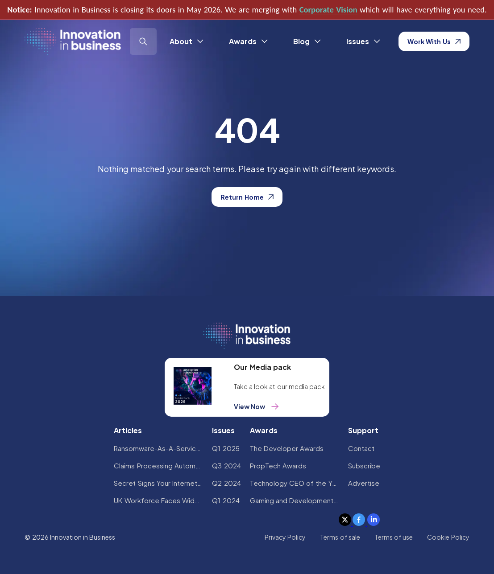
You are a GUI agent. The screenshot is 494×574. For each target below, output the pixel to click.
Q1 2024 (225, 500)
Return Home (246, 197)
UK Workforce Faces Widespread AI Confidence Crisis (158, 500)
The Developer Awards (287, 448)
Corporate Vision (328, 9)
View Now (257, 406)
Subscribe (364, 465)
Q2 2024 (226, 483)
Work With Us (434, 41)
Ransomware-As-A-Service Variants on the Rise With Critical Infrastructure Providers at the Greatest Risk (158, 448)
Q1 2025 (225, 448)
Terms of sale (340, 537)
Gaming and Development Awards (294, 500)
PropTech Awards (278, 465)
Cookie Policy (448, 537)
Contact (361, 448)
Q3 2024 (226, 465)
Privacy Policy (285, 537)
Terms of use (393, 537)
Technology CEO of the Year (294, 483)
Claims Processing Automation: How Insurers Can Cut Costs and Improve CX (158, 465)
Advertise (363, 483)
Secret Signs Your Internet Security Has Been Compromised (158, 483)
